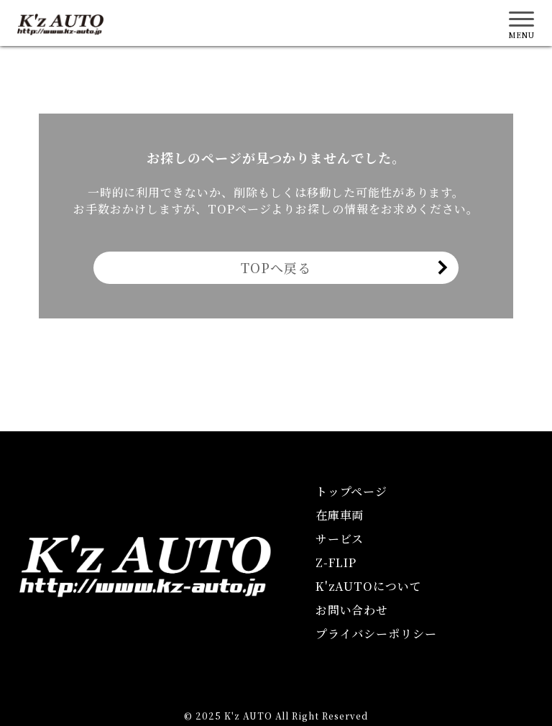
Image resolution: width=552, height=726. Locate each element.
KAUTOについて (369, 586)
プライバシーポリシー (377, 633)
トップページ (352, 491)
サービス (340, 538)
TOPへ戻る (276, 267)
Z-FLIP (336, 562)
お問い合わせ (352, 610)
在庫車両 (340, 515)
